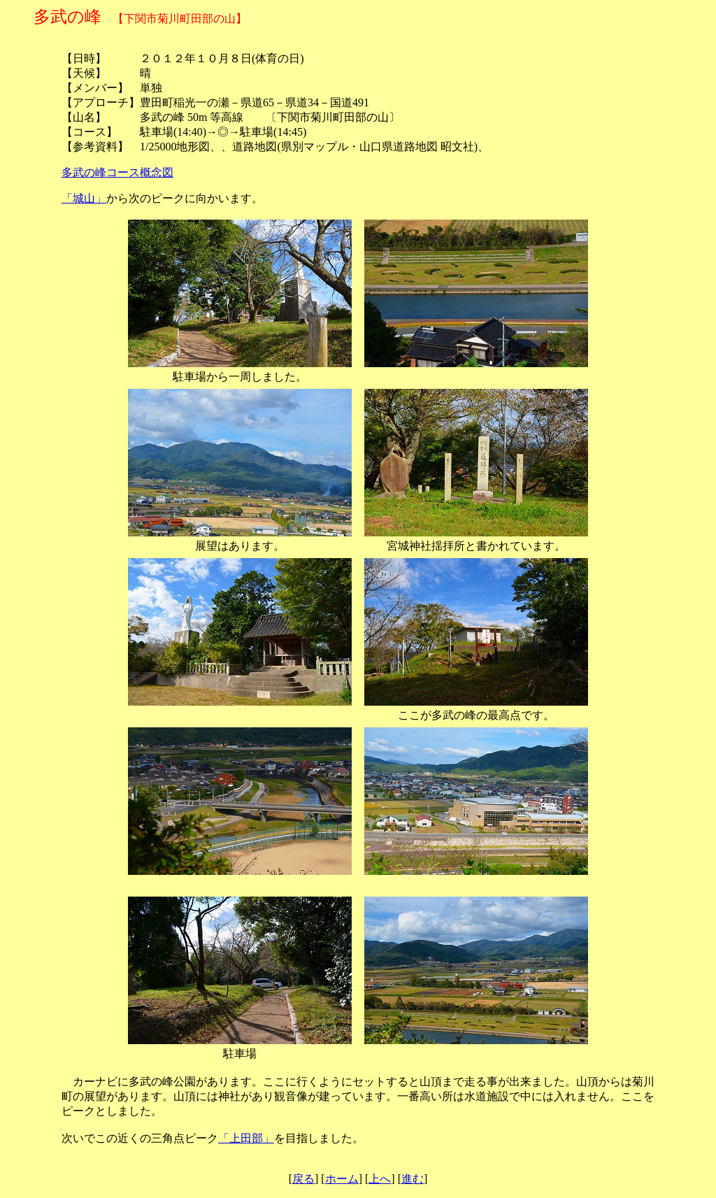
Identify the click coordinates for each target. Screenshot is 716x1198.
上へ (379, 1179)
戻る (303, 1179)
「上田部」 (246, 1138)
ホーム (342, 1179)
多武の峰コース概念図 (117, 172)
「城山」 (84, 198)
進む (412, 1179)
